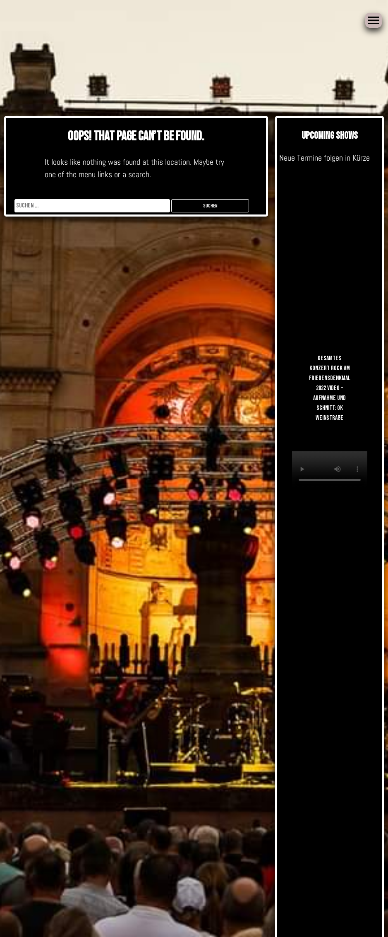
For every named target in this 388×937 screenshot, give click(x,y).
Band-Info (255, 466)
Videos (239, 236)
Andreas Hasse (205, 236)
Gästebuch (201, 331)
